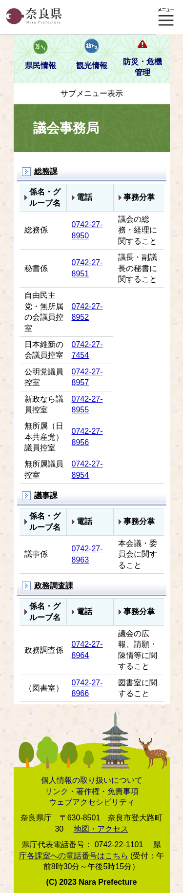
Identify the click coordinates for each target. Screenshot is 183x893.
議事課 (46, 495)
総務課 (46, 171)
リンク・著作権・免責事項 (92, 791)
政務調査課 (53, 586)
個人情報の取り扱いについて (91, 780)
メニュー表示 (166, 17)
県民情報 (40, 65)
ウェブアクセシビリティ (92, 802)
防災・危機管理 (142, 67)
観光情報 (91, 65)
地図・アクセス (101, 829)
